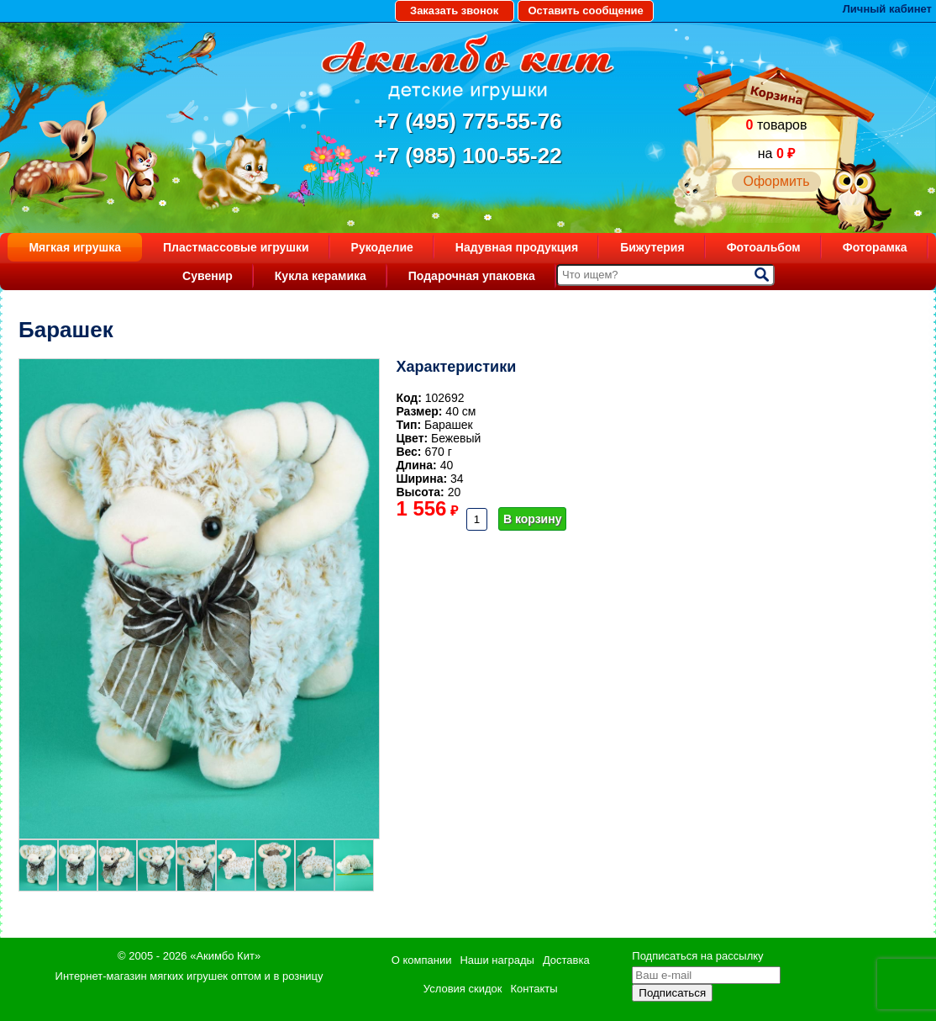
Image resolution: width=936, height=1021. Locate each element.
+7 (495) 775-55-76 (467, 121)
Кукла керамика (320, 276)
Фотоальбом (764, 247)
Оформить (776, 181)
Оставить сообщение (585, 10)
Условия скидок (462, 988)
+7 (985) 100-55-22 (467, 155)
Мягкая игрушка (75, 247)
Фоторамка (875, 247)
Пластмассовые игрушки (236, 247)
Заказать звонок (454, 10)
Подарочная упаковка (471, 276)
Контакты (533, 988)
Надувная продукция (516, 247)
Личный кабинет (887, 9)
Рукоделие (382, 247)
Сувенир (207, 276)
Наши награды (497, 960)
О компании (422, 960)
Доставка (566, 960)
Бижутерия (652, 247)
